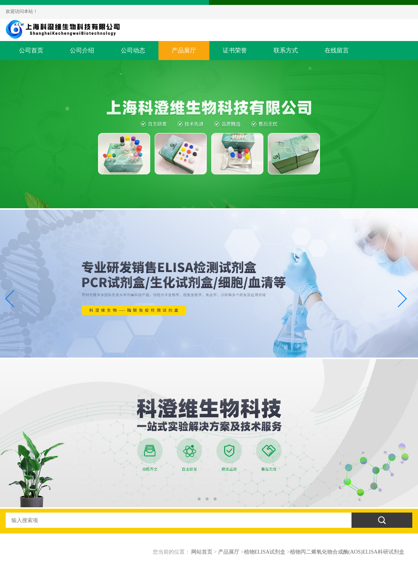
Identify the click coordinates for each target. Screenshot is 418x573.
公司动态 (133, 50)
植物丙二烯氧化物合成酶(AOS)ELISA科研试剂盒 (347, 552)
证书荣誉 (235, 50)
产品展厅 (184, 50)
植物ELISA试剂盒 (265, 552)
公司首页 (31, 50)
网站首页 (201, 552)
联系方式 (286, 50)
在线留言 (337, 50)
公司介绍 (82, 50)
